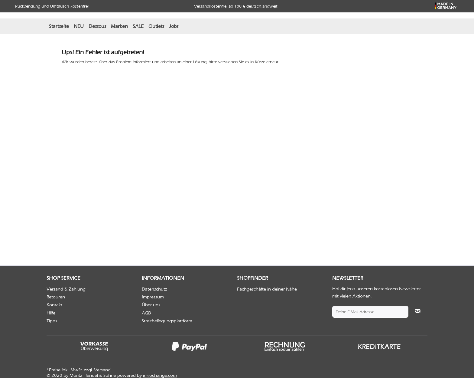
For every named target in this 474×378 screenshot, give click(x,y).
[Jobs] (174, 26)
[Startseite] (59, 26)
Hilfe (51, 313)
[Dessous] (97, 26)
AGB (146, 313)
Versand (102, 370)
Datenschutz (154, 289)
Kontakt (54, 304)
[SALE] (138, 26)
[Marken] (119, 26)
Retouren (56, 297)
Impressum (153, 297)
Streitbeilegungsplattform (167, 321)
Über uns (151, 304)
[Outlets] (156, 26)
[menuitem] (59, 26)
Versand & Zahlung (66, 289)
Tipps (52, 321)
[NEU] (78, 26)
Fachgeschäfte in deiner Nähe (267, 289)
